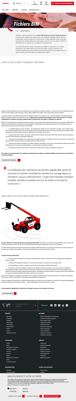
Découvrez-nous (10, 367)
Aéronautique (9, 324)
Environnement (10, 326)
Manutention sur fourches (12, 347)
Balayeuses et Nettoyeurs (12, 357)
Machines (42, 313)
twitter (66, 305)
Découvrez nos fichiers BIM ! (11, 160)
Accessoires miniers (11, 361)
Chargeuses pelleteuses (46, 335)
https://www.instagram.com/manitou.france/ (58, 305)
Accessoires (8, 340)
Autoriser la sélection (34, 396)
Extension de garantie (45, 345)
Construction (9, 318)
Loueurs (8, 330)
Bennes (8, 355)
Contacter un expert (9, 293)
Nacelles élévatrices (45, 324)
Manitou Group (43, 370)
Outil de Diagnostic (44, 353)
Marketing (25, 391)
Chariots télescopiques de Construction (49, 316)
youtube (62, 305)
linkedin (54, 305)
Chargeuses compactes (45, 333)
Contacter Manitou (10, 372)
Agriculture (9, 316)
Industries (8, 320)
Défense (8, 328)
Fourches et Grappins (11, 349)
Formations (43, 355)
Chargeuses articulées (45, 322)
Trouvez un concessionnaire (62, 3)
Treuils (8, 359)
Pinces (8, 345)
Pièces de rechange (45, 349)
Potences (8, 351)
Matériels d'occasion (45, 357)
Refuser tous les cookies (16, 396)
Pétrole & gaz (9, 322)
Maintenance (43, 347)
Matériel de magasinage (46, 326)
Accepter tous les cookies (53, 396)
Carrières (42, 372)
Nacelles (8, 353)
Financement (43, 343)
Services (41, 340)
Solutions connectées (45, 351)
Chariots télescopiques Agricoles (48, 318)
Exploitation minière (11, 333)
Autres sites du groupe (45, 367)
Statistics (25, 389)
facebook (51, 305)
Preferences (13, 391)
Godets (8, 343)
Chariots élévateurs (44, 330)
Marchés (7, 313)
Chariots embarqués (45, 328)
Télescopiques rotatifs (45, 320)
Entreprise (8, 370)
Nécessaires (13, 389)
